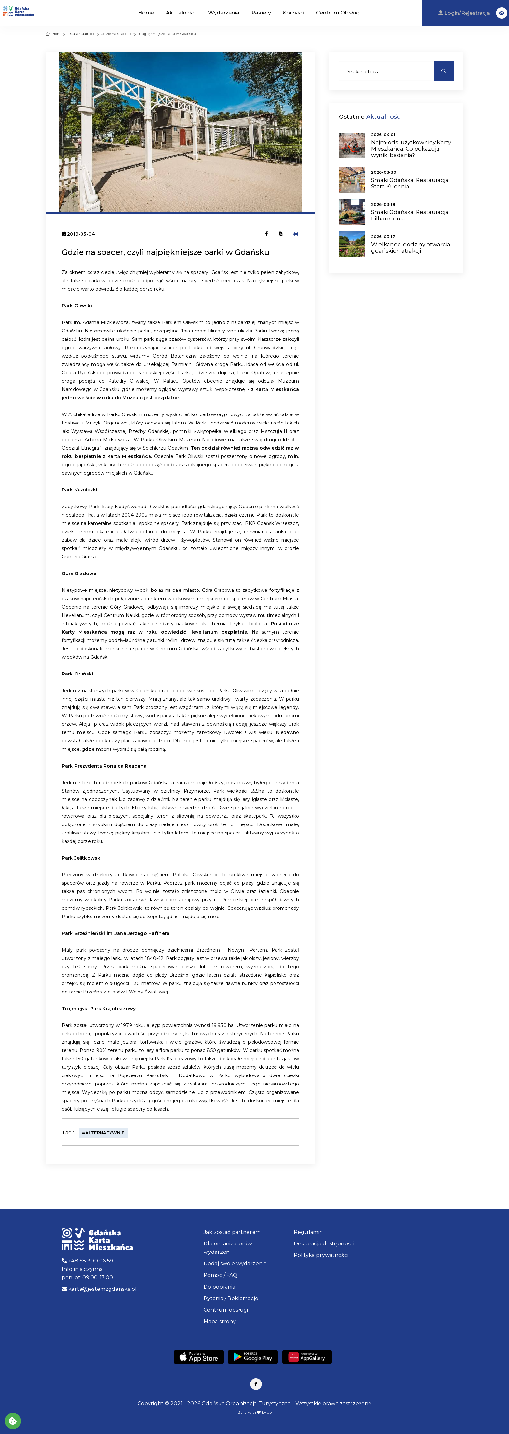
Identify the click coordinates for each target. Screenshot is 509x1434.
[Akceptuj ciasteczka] (13, 1421)
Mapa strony (220, 1321)
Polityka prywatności (321, 1255)
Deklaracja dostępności (324, 1244)
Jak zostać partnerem (232, 1232)
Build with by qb (254, 1412)
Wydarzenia (223, 13)
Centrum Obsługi (338, 13)
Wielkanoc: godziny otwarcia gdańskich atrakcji (410, 247)
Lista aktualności (81, 34)
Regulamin (308, 1232)
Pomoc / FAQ (221, 1275)
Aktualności (181, 13)
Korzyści (293, 13)
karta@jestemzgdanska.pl (99, 1289)
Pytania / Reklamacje (231, 1298)
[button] (501, 13)
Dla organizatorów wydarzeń (228, 1248)
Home (146, 13)
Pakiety (261, 13)
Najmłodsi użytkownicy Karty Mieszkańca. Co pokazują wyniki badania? (411, 149)
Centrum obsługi (226, 1310)
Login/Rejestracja (464, 13)
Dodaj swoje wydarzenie (235, 1264)
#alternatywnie (103, 1132)
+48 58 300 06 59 (87, 1261)
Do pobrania (219, 1287)
